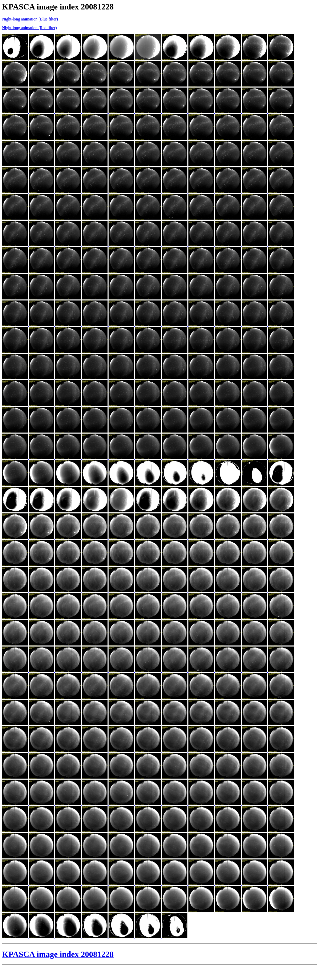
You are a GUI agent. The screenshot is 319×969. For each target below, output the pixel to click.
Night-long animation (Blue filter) (30, 19)
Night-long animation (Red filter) (29, 28)
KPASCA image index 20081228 (58, 954)
